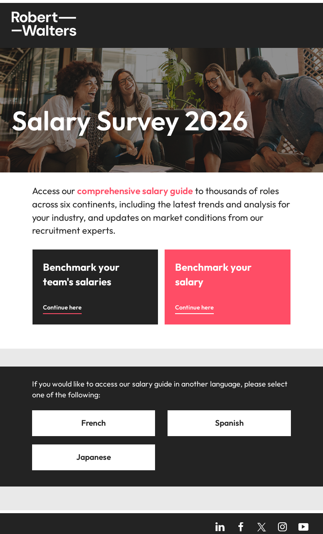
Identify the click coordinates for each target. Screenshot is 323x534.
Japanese (93, 457)
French (93, 423)
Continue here (62, 307)
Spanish (229, 423)
